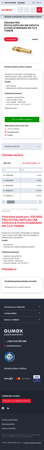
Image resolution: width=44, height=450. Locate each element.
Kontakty (21, 3)
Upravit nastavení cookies (32, 443)
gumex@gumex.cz (13, 132)
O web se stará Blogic (9, 428)
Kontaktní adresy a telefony (15, 368)
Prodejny (10, 135)
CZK (38, 3)
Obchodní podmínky (8, 424)
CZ (33, 3)
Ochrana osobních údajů (10, 420)
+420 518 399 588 (10, 3)
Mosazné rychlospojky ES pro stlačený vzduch (22, 16)
